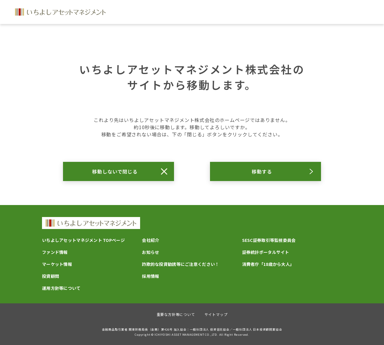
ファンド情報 (55, 252)
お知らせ (150, 252)
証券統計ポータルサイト (265, 252)
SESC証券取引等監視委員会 (269, 240)
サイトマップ (216, 314)
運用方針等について (61, 288)
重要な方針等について (176, 314)
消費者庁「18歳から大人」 (268, 264)
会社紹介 (150, 240)
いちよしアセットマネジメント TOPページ (83, 240)
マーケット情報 (57, 264)
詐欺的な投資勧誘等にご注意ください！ (180, 264)
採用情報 (150, 276)
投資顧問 (50, 276)
